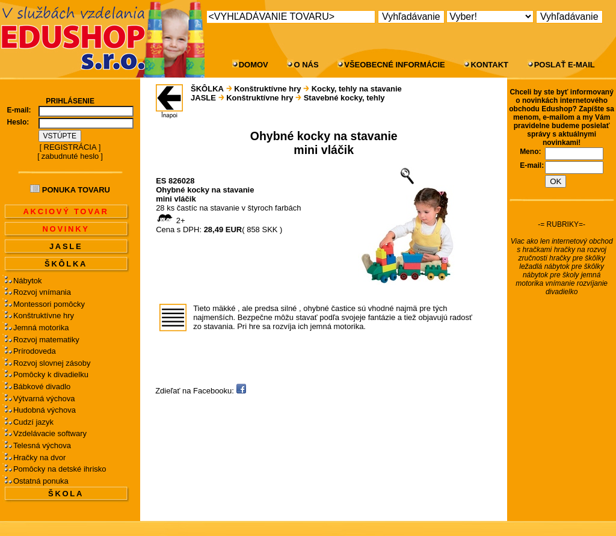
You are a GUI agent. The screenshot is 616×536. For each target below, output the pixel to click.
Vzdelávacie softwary (50, 433)
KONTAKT (489, 64)
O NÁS (306, 64)
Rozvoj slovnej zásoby (52, 363)
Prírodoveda (34, 351)
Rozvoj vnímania (42, 292)
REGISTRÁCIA (70, 147)
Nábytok (27, 280)
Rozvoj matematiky (46, 339)
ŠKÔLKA (66, 263)
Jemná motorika (41, 327)
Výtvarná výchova (44, 398)
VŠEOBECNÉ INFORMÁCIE (394, 64)
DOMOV (253, 64)
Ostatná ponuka (41, 480)
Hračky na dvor (39, 457)
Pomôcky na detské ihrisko (59, 468)
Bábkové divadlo (41, 386)
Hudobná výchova (44, 409)
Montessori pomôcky (49, 304)
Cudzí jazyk (33, 422)
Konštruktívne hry (43, 315)
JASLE (65, 246)
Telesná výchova (42, 445)
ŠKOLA (66, 493)
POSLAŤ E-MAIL (564, 64)
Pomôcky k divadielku (50, 374)
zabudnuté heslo (70, 156)
